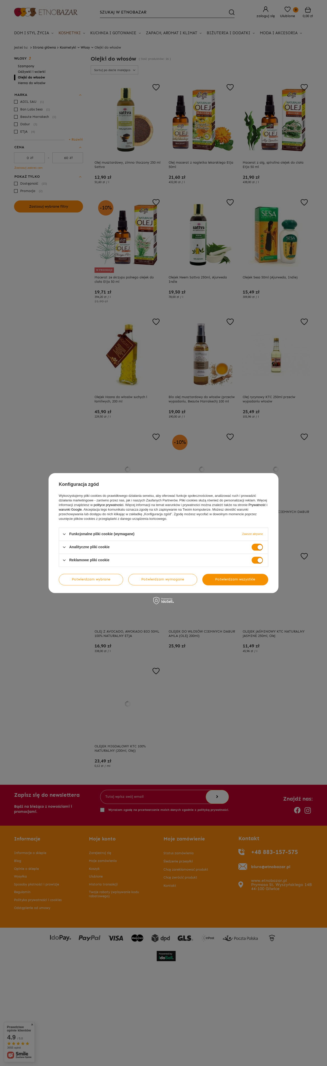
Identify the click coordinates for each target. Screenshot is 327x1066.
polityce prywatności (108, 505)
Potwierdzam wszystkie (235, 579)
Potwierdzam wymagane (162, 579)
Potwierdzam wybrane (91, 579)
